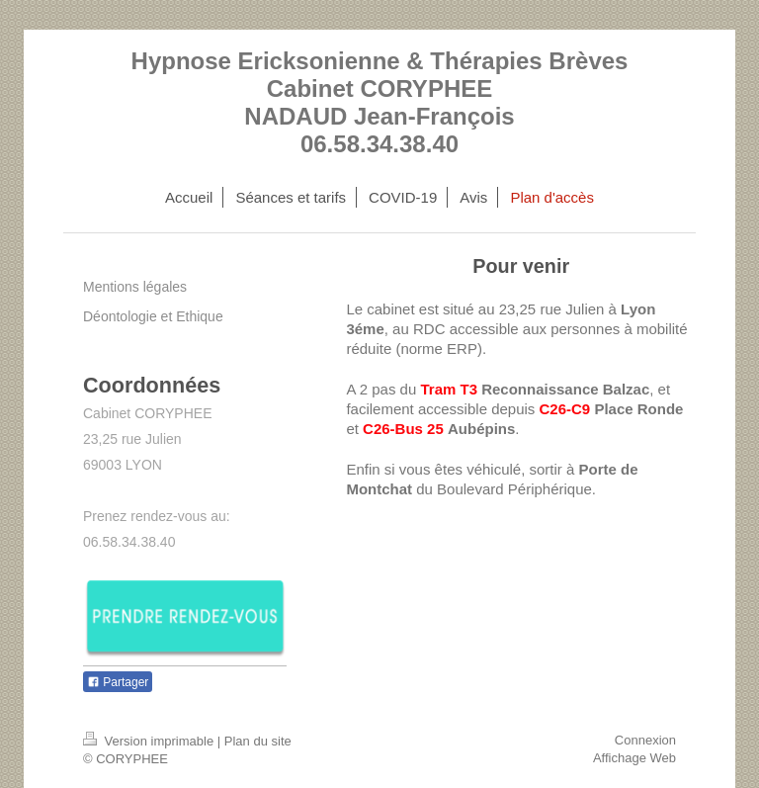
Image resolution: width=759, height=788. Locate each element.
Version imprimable (150, 741)
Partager (117, 682)
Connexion (645, 740)
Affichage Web (634, 757)
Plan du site (258, 741)
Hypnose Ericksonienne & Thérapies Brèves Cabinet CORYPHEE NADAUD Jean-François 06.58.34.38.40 (380, 102)
